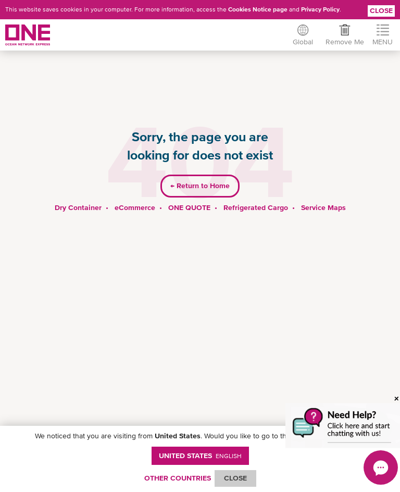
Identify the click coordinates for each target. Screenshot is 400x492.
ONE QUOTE (189, 207)
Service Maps (323, 207)
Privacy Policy (320, 9)
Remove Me (345, 42)
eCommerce (135, 207)
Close (381, 10)
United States (200, 455)
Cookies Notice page (258, 9)
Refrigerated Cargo (255, 207)
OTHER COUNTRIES (177, 478)
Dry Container (78, 207)
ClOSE (235, 478)
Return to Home (200, 185)
